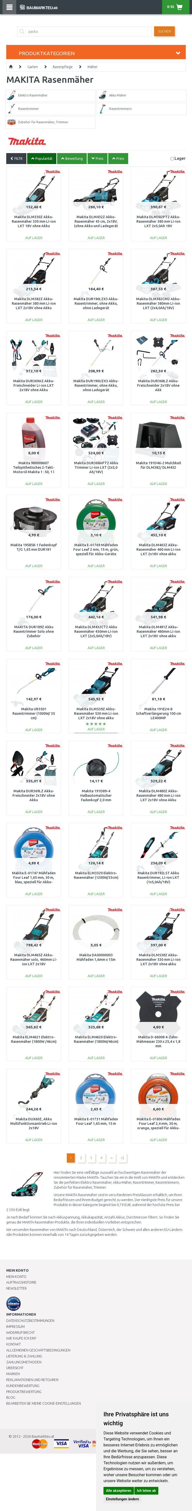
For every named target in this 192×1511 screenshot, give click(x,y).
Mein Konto (16, 1277)
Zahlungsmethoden (23, 1362)
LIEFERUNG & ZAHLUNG (24, 1356)
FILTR (16, 159)
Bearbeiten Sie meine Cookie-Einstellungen (43, 1403)
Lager (180, 158)
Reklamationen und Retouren (32, 1380)
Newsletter (16, 1288)
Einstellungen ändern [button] (122, 1499)
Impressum (15, 1327)
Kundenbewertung (22, 1386)
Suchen (164, 31)
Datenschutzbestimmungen (30, 1321)
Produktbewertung (23, 1392)
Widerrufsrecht (20, 1333)
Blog (10, 1397)
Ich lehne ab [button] (146, 1491)
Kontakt (13, 1344)
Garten (32, 67)
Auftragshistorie (21, 1282)
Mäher (92, 67)
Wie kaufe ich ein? (21, 1338)
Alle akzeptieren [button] (118, 1491)
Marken (13, 1374)
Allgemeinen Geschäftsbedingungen (38, 1350)
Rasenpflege (63, 67)
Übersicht (14, 1368)
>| (122, 1158)
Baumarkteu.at (43, 1436)
